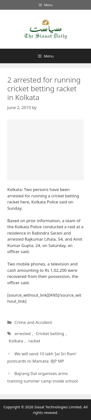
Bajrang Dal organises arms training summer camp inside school (42, 377)
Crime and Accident (33, 322)
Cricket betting (50, 333)
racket (34, 341)
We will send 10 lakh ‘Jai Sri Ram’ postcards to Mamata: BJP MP (41, 357)
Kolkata (16, 341)
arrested (22, 333)
